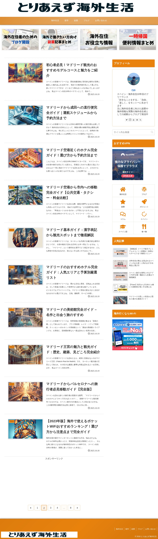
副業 (133, 529)
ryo (133, 90)
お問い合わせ (150, 529)
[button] (152, 132)
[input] (133, 132)
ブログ (140, 529)
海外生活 (119, 529)
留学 (127, 529)
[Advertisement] (54, 478)
